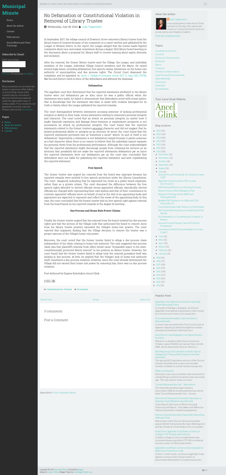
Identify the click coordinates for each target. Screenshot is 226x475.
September (164, 164)
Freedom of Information (167, 71)
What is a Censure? (164, 370)
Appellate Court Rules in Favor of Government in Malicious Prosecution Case (179, 449)
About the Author (15, 25)
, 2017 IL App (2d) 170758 (132, 75)
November (164, 157)
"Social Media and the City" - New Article (175, 384)
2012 (158, 281)
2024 (158, 137)
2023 (158, 141)
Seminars (160, 85)
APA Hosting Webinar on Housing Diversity (179, 187)
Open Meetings (162, 78)
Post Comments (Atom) (64, 392)
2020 (158, 151)
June (161, 236)
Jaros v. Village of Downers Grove (99, 75)
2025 (158, 134)
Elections (160, 61)
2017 (158, 264)
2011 (158, 285)
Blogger (80, 469)
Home (10, 20)
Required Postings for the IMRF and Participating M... (176, 195)
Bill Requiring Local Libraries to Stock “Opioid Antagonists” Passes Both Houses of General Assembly (178, 354)
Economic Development (167, 57)
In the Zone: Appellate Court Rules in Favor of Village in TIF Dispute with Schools (177, 433)
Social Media (161, 89)
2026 (158, 130)
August (162, 168)
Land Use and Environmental (170, 75)
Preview (6, 73)
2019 (158, 257)
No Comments (82, 289)
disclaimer (27, 109)
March (162, 246)
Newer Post (46, 299)
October (162, 161)
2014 (158, 275)
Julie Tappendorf (92, 26)
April (161, 243)
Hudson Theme (53, 472)
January (163, 253)
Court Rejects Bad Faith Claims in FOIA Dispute (181, 206)
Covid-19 (159, 54)
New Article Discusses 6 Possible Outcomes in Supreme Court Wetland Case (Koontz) (178, 399)
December (164, 154)
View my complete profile (167, 35)
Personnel (68, 289)
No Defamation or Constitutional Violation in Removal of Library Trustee (92, 18)
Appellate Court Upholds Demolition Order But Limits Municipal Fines (177, 303)
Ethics (158, 64)
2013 (158, 278)
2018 (158, 261)
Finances (160, 68)
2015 (158, 271)
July (161, 171)
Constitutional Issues (55, 289)
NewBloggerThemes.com (83, 472)
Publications (13, 37)
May (161, 239)
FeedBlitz (28, 73)
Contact (10, 31)
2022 (158, 144)
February (163, 250)
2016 (158, 268)
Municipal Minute (14, 9)
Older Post (145, 299)
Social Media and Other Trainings (19, 44)
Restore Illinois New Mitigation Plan (176, 190)
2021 (158, 148)
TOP (204, 470)
